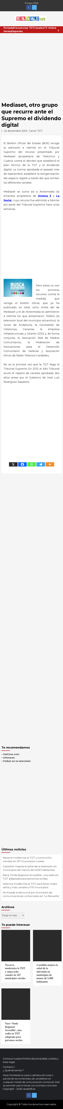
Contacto (8, 1067)
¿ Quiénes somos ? (13, 1070)
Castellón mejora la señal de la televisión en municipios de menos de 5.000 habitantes (30, 868)
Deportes (17, 31)
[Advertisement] (31, 66)
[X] (13, 464)
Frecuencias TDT (23, 28)
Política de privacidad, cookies (40, 1058)
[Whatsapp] (31, 464)
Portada (8, 28)
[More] (50, 464)
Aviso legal (9, 1062)
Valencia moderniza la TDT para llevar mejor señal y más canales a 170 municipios (30, 885)
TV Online (50, 28)
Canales (39, 28)
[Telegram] (40, 464)
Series (7, 31)
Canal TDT (36, 130)
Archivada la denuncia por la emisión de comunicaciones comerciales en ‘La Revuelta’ (31, 894)
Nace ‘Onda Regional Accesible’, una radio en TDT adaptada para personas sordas (31, 877)
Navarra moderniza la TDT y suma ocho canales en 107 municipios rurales (27, 859)
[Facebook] (22, 464)
